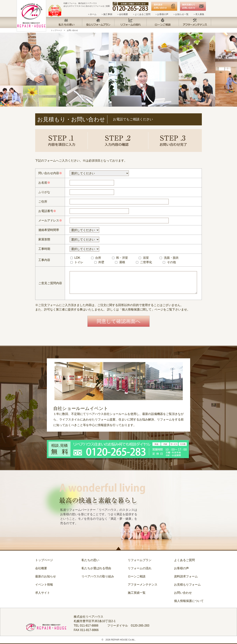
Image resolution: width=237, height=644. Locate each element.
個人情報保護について (189, 600)
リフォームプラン (139, 560)
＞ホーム (92, 14)
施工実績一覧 (137, 592)
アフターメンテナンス (142, 584)
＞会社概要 (122, 14)
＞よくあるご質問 (141, 14)
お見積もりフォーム (187, 584)
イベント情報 (44, 584)
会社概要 (41, 568)
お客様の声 (181, 568)
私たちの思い (90, 560)
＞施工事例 (106, 14)
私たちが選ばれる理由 (96, 568)
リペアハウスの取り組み (97, 576)
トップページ (56, 30)
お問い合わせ (72, 30)
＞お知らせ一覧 (180, 14)
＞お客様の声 (161, 14)
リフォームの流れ (139, 568)
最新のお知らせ (45, 576)
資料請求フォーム (186, 576)
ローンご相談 (137, 576)
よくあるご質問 (184, 560)
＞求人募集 (198, 14)
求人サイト (42, 592)
